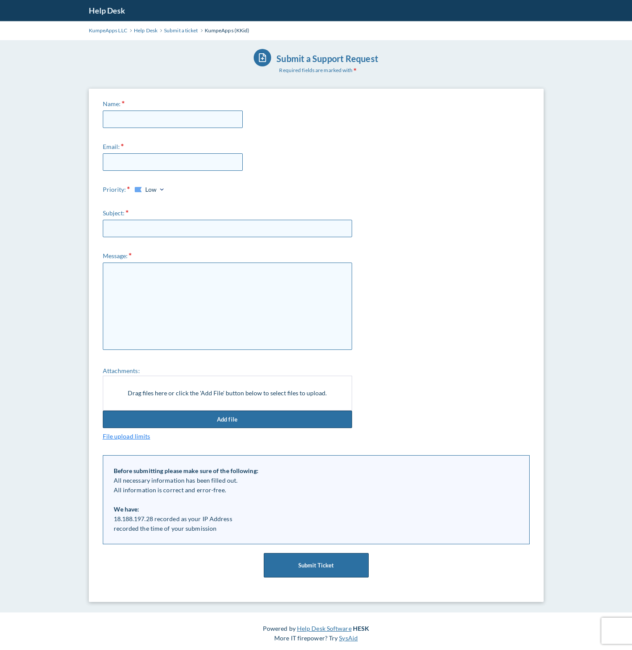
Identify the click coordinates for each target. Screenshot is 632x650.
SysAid (348, 638)
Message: (115, 255)
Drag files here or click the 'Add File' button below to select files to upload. (227, 393)
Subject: (114, 213)
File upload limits (126, 436)
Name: (112, 103)
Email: (111, 146)
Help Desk (107, 10)
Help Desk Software (324, 628)
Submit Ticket (316, 565)
